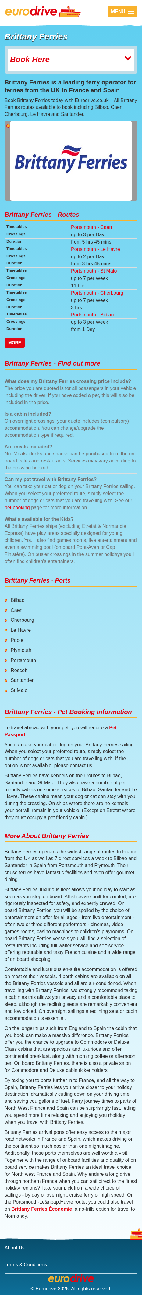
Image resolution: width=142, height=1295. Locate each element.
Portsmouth (23, 660)
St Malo (19, 690)
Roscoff (19, 670)
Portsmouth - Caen (91, 227)
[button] (14, 161)
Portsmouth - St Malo (94, 271)
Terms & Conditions (26, 1264)
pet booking (17, 507)
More (14, 342)
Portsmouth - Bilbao (92, 314)
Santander (22, 680)
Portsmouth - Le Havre (95, 249)
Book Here (70, 59)
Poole (17, 640)
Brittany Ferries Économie (41, 1209)
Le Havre (21, 630)
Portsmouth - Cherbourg (97, 293)
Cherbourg (22, 620)
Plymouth (21, 650)
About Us (15, 1247)
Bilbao (17, 600)
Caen (17, 610)
